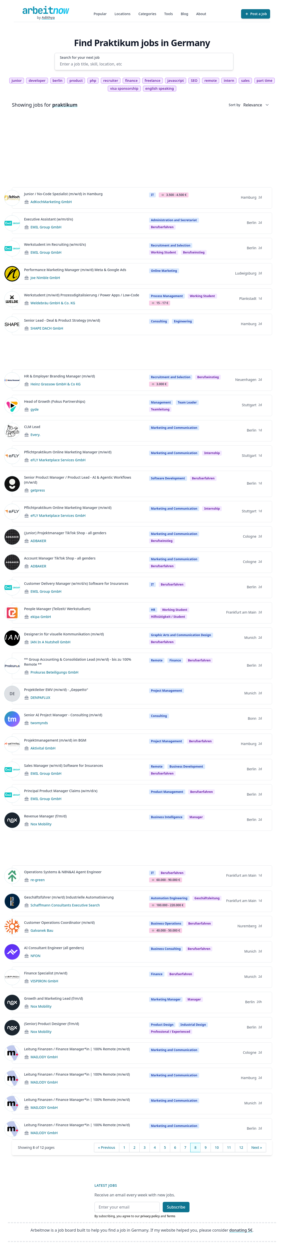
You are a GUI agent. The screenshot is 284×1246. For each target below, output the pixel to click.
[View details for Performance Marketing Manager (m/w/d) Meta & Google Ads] (12, 274)
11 (229, 1147)
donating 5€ (240, 1230)
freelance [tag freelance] (152, 80)
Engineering (183, 321)
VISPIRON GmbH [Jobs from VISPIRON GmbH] (44, 981)
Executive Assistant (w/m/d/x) (48, 219)
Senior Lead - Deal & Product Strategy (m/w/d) (62, 320)
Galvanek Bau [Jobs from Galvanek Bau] (42, 930)
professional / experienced (170, 1031)
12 (241, 1147)
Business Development (186, 766)
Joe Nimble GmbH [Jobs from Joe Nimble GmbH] (45, 277)
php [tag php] (93, 80)
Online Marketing (164, 271)
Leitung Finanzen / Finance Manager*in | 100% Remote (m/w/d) (77, 1049)
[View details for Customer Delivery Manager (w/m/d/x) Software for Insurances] (12, 587)
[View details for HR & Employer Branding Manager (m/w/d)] (12, 380)
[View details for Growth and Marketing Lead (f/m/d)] (12, 1002)
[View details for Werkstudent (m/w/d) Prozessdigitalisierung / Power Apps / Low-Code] (12, 299)
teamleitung (160, 409)
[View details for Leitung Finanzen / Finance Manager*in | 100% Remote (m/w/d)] (12, 1053)
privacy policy (150, 1216)
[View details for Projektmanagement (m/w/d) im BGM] (12, 744)
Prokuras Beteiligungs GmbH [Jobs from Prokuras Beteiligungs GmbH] (54, 672)
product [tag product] (76, 80)
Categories (147, 13)
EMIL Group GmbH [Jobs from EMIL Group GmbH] (46, 227)
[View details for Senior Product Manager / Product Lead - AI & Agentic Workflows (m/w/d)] (12, 484)
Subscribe (176, 1207)
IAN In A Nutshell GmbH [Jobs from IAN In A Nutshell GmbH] (50, 642)
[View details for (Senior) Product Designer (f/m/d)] (12, 1028)
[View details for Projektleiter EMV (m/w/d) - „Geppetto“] (12, 694)
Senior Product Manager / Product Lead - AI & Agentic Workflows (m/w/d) (77, 480)
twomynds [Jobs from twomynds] (39, 722)
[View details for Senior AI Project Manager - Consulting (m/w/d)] (12, 719)
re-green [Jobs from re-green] (38, 879)
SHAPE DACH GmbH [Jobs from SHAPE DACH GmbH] (47, 328)
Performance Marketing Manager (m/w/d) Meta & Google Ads (75, 269)
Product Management (167, 792)
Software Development (168, 478)
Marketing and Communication (174, 428)
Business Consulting (166, 949)
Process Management (167, 296)
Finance (175, 660)
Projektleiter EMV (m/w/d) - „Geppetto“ (56, 689)
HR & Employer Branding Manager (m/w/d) (59, 376)
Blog (184, 13)
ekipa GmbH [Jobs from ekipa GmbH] (41, 616)
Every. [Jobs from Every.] (35, 434)
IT (152, 195)
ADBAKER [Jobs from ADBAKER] (38, 540)
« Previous (106, 1147)
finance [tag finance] (131, 80)
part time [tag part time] (265, 80)
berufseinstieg (194, 252)
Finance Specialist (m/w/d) (45, 973)
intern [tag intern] (229, 80)
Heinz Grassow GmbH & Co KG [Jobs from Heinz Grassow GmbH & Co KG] (56, 384)
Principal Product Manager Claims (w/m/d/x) (60, 790)
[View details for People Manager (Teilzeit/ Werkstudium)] (12, 613)
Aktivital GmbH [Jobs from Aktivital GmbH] (43, 748)
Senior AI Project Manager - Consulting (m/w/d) (63, 715)
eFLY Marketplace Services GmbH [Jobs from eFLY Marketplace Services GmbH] (58, 460)
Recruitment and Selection (170, 245)
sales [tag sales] (245, 80)
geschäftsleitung (207, 898)
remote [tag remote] (210, 80)
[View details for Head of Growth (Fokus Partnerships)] (12, 405)
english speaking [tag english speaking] (159, 88)
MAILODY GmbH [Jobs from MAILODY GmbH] (44, 1057)
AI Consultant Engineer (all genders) (54, 947)
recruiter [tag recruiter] (110, 80)
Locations (122, 13)
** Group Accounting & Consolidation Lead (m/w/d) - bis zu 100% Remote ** (77, 662)
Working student (163, 252)
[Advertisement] (142, 148)
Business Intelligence (167, 817)
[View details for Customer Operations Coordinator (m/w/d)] (12, 926)
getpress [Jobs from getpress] (38, 490)
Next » (256, 1147)
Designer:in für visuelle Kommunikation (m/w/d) (64, 634)
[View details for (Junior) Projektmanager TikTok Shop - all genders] (12, 537)
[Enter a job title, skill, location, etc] (144, 64)
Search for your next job (79, 57)
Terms (171, 1216)
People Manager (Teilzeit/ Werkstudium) (57, 608)
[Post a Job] (255, 14)
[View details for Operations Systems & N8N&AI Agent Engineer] (12, 876)
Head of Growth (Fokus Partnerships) (54, 401)
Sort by (234, 104)
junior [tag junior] (17, 80)
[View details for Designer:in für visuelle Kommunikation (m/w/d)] (12, 638)
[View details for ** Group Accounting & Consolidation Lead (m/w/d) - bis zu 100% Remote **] (12, 666)
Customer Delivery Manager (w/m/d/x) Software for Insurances (76, 583)
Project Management (166, 690)
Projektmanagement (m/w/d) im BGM (55, 740)
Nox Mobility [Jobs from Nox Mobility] (41, 824)
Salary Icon (163, 195)
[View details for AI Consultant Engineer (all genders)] (12, 952)
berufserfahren (162, 227)
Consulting (159, 321)
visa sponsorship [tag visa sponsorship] (124, 88)
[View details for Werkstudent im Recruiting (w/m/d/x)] (12, 248)
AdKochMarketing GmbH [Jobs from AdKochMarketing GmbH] (51, 201)
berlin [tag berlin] (58, 80)
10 (217, 1147)
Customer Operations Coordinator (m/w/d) (59, 922)
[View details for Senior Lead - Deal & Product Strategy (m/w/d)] (12, 324)
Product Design (162, 1025)
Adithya (48, 17)
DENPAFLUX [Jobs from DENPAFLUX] (40, 697)
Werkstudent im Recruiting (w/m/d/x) (55, 244)
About (201, 13)
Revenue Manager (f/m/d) (45, 816)
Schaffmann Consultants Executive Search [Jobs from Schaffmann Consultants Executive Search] (65, 905)
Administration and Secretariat (174, 220)
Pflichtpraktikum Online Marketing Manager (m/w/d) (67, 452)
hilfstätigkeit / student (168, 617)
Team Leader (187, 402)
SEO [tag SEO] (194, 80)
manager (196, 817)
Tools (168, 13)
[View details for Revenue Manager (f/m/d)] (12, 820)
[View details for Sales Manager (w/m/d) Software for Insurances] (12, 770)
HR (153, 610)
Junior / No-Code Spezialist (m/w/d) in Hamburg (63, 193)
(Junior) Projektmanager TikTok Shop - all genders (65, 532)
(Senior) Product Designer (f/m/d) (51, 1023)
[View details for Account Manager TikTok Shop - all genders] (12, 562)
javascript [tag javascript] (175, 80)
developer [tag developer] (37, 80)
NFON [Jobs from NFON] (35, 955)
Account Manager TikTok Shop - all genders (59, 558)
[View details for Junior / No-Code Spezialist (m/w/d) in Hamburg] (12, 198)
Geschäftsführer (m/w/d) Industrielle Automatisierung (69, 897)
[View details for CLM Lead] (12, 431)
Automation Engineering (169, 898)
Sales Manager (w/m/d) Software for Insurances (63, 765)
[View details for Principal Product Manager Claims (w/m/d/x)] (12, 795)
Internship (212, 453)
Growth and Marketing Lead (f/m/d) (53, 998)
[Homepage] (46, 10)
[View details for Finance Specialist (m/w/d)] (12, 977)
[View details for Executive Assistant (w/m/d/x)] (12, 223)
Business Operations (166, 923)
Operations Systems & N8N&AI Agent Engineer (63, 872)
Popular (100, 13)
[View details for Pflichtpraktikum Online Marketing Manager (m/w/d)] (12, 456)
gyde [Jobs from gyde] (35, 409)
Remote (157, 660)
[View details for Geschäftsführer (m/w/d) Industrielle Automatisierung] (12, 901)
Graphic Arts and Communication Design (181, 635)
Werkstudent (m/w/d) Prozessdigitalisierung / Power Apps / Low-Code (81, 295)
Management (161, 402)
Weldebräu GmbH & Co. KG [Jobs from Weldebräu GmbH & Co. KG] (53, 303)
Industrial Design (193, 1025)
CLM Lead (32, 426)
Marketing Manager (166, 999)
